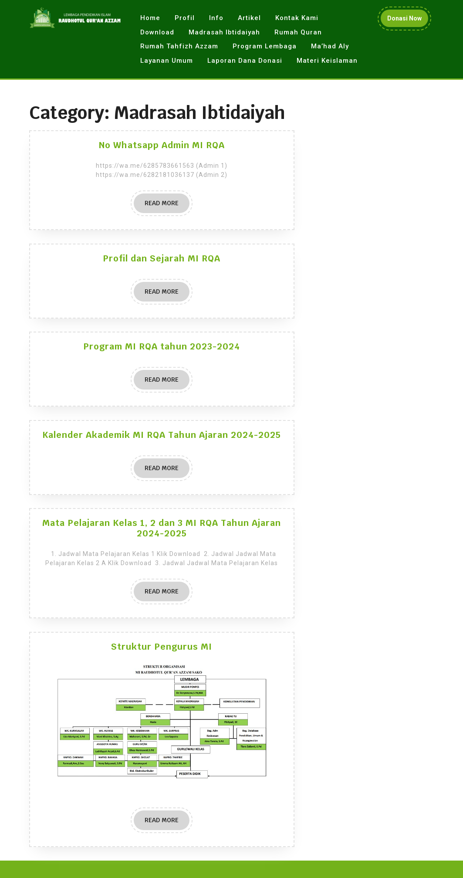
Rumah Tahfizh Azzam (179, 46)
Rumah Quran (298, 32)
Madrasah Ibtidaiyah (224, 32)
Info (216, 18)
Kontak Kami (296, 18)
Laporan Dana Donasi (244, 60)
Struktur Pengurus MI (161, 646)
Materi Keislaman (327, 60)
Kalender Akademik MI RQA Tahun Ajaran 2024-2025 (161, 435)
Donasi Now (407, 20)
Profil (185, 18)
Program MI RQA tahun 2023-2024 (161, 346)
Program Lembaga (265, 46)
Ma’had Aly (330, 46)
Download (157, 32)
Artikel (249, 18)
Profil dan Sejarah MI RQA (161, 258)
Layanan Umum (166, 60)
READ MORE (167, 205)
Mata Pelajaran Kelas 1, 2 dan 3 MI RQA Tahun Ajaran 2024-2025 (161, 528)
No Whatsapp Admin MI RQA (162, 145)
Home (150, 18)
